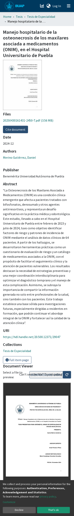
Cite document (15, 129)
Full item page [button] (17, 360)
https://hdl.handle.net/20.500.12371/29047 (31, 337)
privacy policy (48, 496)
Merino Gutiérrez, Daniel (19, 157)
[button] (48, 6)
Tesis (19, 17)
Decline (19, 510)
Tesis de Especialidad (41, 17)
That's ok (53, 510)
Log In (57, 6)
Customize (9, 502)
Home (7, 17)
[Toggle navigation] (68, 6)
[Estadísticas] (42, 6)
